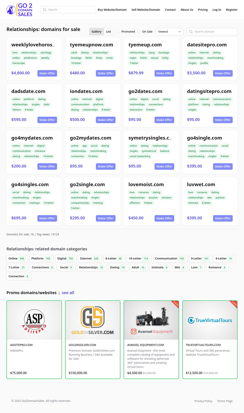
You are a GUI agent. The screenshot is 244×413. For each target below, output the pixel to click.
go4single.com (204, 137)
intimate (193, 203)
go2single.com (87, 184)
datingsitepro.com (209, 91)
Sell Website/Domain (146, 10)
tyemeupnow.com (91, 44)
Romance (218, 267)
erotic (109, 58)
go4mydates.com (32, 137)
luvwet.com (201, 184)
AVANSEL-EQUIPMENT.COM (145, 345)
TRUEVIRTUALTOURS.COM (203, 345)
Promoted (128, 31)
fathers (17, 109)
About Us (187, 10)
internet (204, 52)
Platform (41, 258)
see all (68, 292)
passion (153, 197)
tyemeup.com (145, 44)
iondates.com (86, 91)
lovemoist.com (146, 184)
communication (80, 104)
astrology (45, 52)
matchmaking (215, 58)
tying (152, 52)
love (15, 52)
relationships (28, 52)
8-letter (29, 109)
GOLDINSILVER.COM (82, 345)
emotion (166, 197)
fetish (88, 58)
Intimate (160, 267)
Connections (43, 267)
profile (204, 63)
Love (197, 267)
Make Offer (47, 73)
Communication (170, 258)
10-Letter (139, 258)
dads (46, 104)
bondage (76, 58)
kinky (99, 58)
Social (66, 267)
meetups (35, 203)
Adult (139, 267)
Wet (180, 267)
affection (135, 203)
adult (74, 52)
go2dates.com (145, 91)
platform (29, 99)
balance (164, 151)
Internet (90, 258)
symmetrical (149, 151)
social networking (140, 156)
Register (232, 10)
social (155, 99)
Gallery (96, 31)
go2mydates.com (90, 137)
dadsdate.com (28, 91)
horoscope (19, 63)
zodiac (16, 58)
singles (192, 63)
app (84, 145)
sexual (154, 58)
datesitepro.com (207, 44)
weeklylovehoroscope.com (43, 44)
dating (85, 52)
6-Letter (224, 258)
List (108, 31)
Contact (170, 10)
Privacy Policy (203, 401)
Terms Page (225, 401)
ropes (133, 58)
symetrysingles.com (152, 137)
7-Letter (17, 267)
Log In (216, 10)
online (192, 52)
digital (99, 99)
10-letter (76, 63)
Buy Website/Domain (112, 10)
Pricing (203, 10)
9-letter (225, 156)
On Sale (147, 31)
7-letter (134, 63)
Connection (19, 276)
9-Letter (200, 258)
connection (77, 156)
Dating (118, 267)
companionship (80, 203)
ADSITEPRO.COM (21, 345)
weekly (45, 58)
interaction (136, 109)
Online (17, 258)
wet (209, 197)
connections (156, 104)
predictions (30, 58)
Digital (65, 258)
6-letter (206, 203)
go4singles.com (30, 184)
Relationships (91, 267)
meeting (98, 203)
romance (40, 151)
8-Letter (114, 258)
